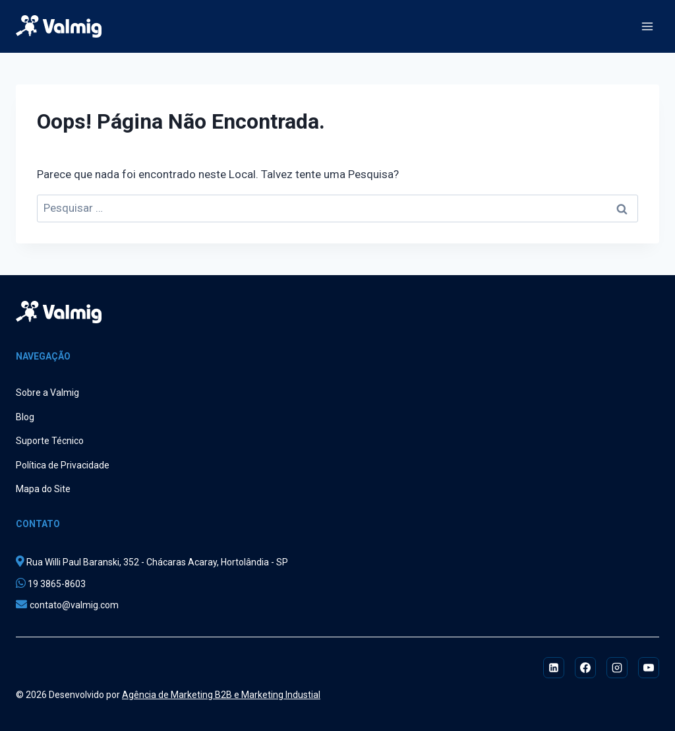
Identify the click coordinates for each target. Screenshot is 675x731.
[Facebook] (585, 667)
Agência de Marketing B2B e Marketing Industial (221, 694)
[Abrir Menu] (647, 26)
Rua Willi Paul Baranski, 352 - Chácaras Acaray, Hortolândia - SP (156, 562)
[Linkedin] (553, 667)
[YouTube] (648, 667)
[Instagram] (617, 667)
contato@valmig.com (74, 605)
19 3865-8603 (56, 584)
